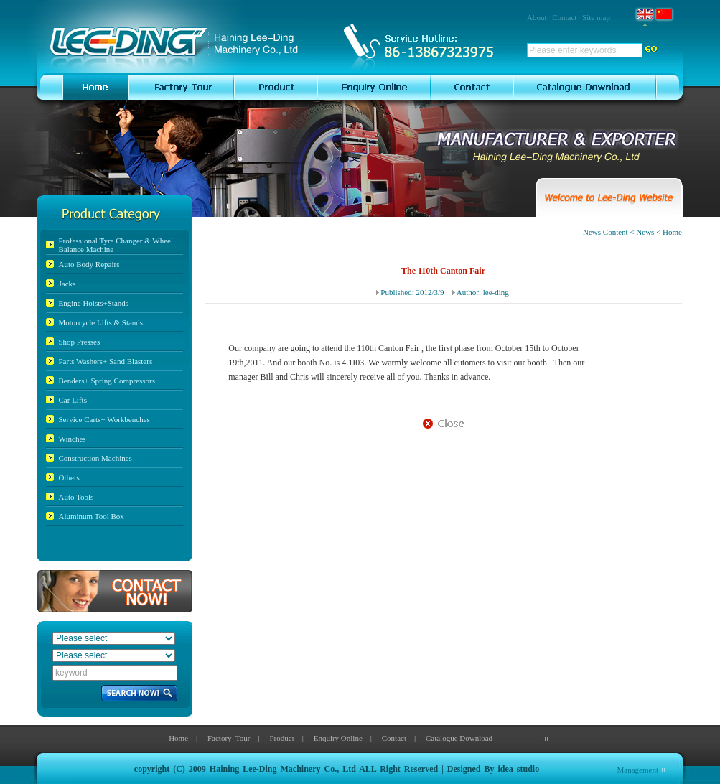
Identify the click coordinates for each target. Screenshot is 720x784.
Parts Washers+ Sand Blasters (106, 361)
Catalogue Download (459, 738)
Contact (564, 17)
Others (69, 477)
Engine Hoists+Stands (94, 303)
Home (178, 738)
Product (281, 738)
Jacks (67, 283)
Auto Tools (76, 497)
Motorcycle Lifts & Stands (101, 322)
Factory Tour (229, 738)
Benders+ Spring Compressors (107, 380)
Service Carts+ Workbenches (104, 419)
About (537, 17)
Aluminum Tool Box (91, 516)
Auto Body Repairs (89, 264)
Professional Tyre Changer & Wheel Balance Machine (116, 244)
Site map (596, 17)
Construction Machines (95, 458)
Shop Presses (79, 341)
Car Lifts (73, 400)
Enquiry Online (338, 738)
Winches (72, 438)
